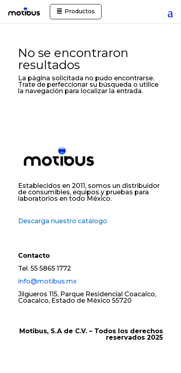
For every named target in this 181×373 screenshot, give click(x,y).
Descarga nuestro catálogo (62, 221)
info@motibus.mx (47, 281)
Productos (80, 11)
